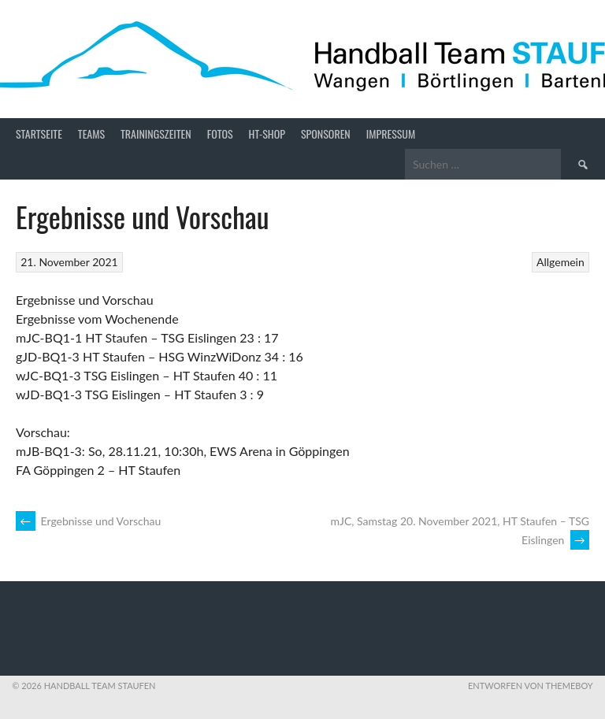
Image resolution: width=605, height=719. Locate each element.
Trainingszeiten (156, 133)
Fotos (220, 133)
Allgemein (560, 262)
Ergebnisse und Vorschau (88, 521)
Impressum (390, 133)
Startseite (39, 133)
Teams (91, 133)
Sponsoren (326, 133)
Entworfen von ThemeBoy (530, 685)
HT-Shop (267, 133)
